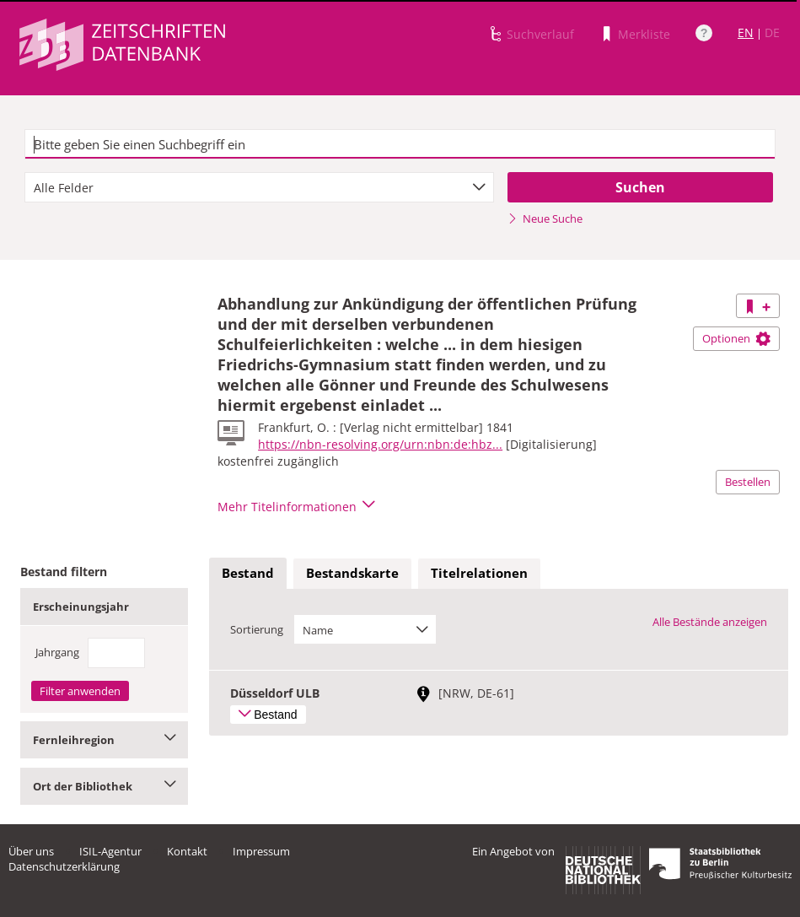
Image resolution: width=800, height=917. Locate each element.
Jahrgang (57, 652)
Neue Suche (545, 218)
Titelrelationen (479, 572)
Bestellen (747, 481)
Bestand (248, 572)
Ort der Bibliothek (104, 786)
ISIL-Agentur (110, 851)
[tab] (248, 574)
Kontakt (187, 851)
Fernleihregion (104, 739)
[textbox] (400, 144)
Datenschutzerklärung (64, 866)
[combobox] (259, 187)
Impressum (261, 851)
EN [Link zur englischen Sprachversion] (746, 32)
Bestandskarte (352, 572)
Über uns (31, 851)
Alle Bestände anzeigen (709, 621)
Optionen (736, 338)
